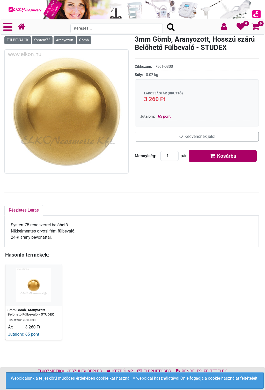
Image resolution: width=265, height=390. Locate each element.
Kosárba (222, 156)
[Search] (116, 28)
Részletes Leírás (24, 210)
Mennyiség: (145, 155)
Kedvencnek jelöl (196, 136)
